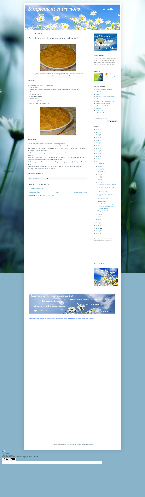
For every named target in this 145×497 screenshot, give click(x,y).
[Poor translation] (12, 459)
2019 (97, 145)
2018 (97, 148)
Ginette (109, 74)
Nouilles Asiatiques (102, 198)
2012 (97, 223)
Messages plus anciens (80, 192)
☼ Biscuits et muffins (102, 92)
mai (99, 180)
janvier (100, 219)
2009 (97, 231)
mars (99, 214)
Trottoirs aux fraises (102, 191)
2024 (97, 132)
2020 (97, 143)
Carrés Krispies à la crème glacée (106, 204)
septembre (101, 171)
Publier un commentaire (37, 188)
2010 (97, 228)
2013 (97, 161)
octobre (100, 169)
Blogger (90, 444)
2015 (97, 156)
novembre (101, 166)
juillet (99, 174)
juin (99, 177)
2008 (97, 233)
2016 (97, 153)
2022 (97, 137)
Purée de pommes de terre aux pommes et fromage (105, 188)
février (100, 217)
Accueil (57, 192)
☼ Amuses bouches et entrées (104, 89)
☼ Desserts (99, 94)
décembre (100, 163)
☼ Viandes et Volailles (102, 113)
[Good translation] (5, 459)
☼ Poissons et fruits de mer (103, 106)
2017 (97, 151)
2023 (97, 135)
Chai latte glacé (101, 201)
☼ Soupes (98, 108)
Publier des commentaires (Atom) (45, 195)
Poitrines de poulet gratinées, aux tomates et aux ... (106, 207)
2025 (97, 129)
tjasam (78, 444)
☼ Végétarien (99, 110)
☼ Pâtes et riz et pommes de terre (105, 101)
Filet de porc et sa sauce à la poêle (106, 184)
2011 (97, 225)
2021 (97, 140)
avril (99, 182)
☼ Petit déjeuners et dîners (103, 103)
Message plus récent (34, 192)
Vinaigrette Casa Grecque (104, 211)
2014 (97, 158)
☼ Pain (98, 99)
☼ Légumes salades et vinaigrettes (105, 96)
